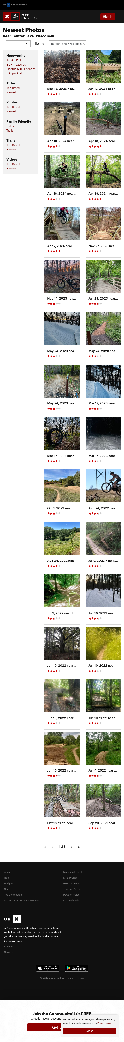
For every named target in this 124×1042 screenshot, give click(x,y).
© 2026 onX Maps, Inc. (52, 977)
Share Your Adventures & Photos (22, 900)
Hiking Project (71, 883)
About (7, 871)
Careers (8, 951)
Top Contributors (13, 894)
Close (89, 1031)
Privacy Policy (104, 1023)
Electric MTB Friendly (20, 68)
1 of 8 (62, 846)
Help (6, 877)
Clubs (7, 888)
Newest (11, 92)
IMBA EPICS (14, 60)
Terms (70, 977)
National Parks (71, 900)
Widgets (8, 883)
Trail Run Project (72, 888)
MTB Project (70, 877)
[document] (89, 1026)
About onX (10, 946)
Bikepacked (14, 73)
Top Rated (13, 87)
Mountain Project (72, 871)
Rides (10, 126)
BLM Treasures (16, 64)
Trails (9, 130)
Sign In (107, 16)
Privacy (80, 977)
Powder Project (71, 894)
